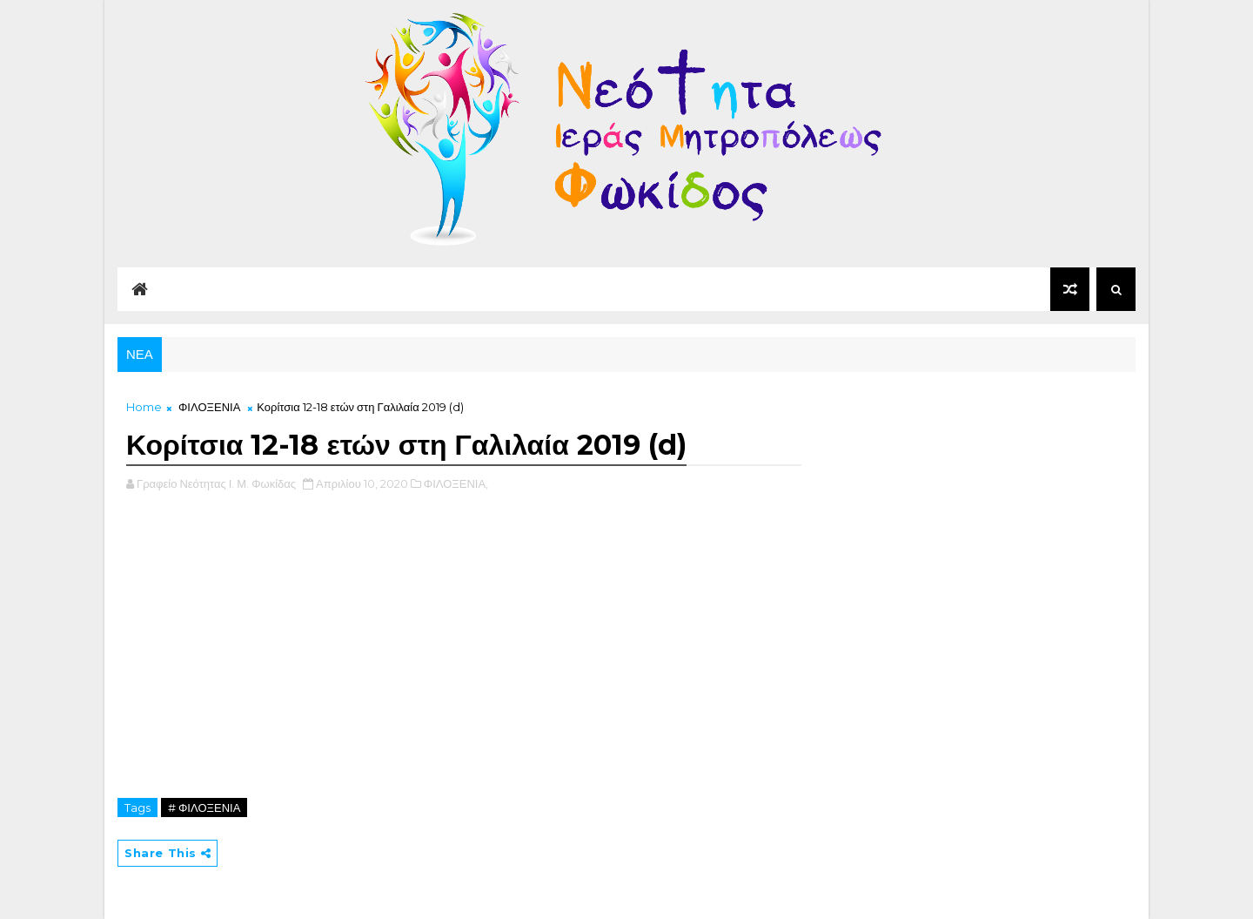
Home (144, 407)
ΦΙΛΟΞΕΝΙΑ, (456, 483)
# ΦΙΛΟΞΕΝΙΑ (204, 807)
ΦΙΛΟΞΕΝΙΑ (209, 407)
